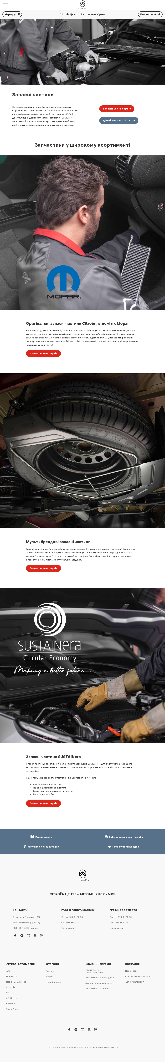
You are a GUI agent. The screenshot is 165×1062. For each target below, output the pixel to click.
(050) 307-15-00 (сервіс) (25, 928)
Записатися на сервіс (97, 988)
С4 (7, 992)
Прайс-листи (41, 837)
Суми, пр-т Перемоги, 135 (27, 917)
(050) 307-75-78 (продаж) (26, 922)
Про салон (131, 971)
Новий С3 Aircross (16, 981)
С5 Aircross (12, 998)
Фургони (52, 964)
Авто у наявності (134, 981)
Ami (8, 971)
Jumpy (49, 976)
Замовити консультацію (98, 983)
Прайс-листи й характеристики (94, 971)
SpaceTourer (13, 1009)
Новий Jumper (53, 982)
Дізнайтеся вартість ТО (119, 120)
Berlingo (10, 1003)
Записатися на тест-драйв (100, 977)
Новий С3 (11, 976)
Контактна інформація (137, 976)
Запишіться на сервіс (117, 108)
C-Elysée (10, 987)
